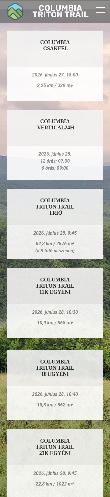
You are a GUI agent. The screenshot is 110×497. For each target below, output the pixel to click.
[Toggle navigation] (100, 9)
